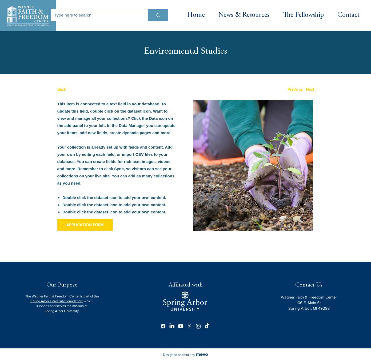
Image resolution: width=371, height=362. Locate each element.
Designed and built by (185, 355)
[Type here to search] (95, 15)
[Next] (310, 89)
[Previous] (295, 89)
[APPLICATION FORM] (85, 225)
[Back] (77, 89)
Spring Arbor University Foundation (56, 301)
